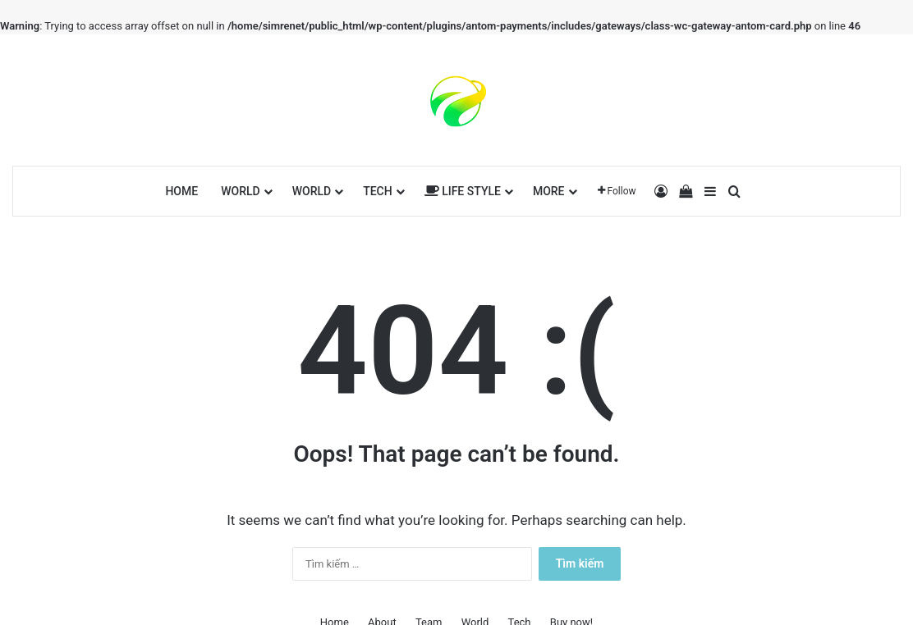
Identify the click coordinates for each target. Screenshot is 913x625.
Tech (377, 191)
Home (181, 191)
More (549, 191)
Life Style (462, 191)
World (240, 191)
